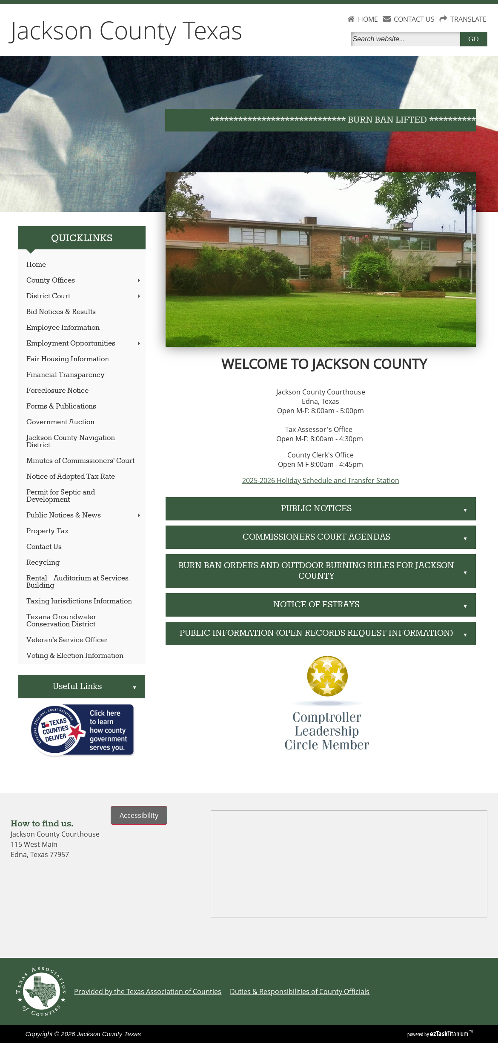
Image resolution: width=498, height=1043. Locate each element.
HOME (368, 19)
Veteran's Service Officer (67, 640)
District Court (84, 296)
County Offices (84, 280)
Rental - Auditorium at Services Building (77, 582)
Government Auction (60, 422)
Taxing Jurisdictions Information (79, 601)
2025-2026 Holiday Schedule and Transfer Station (320, 480)
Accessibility (139, 815)
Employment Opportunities (84, 343)
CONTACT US (414, 19)
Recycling (43, 562)
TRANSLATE (468, 19)
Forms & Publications (61, 406)
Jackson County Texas (127, 30)
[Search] (407, 39)
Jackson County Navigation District (70, 442)
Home (36, 264)
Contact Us (44, 547)
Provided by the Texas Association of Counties (147, 991)
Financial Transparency (65, 375)
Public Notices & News (84, 515)
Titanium (449, 1033)
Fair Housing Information (67, 359)
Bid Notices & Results (61, 312)
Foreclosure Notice (57, 390)
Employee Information (63, 327)
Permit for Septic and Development (60, 496)
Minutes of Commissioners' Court (80, 461)
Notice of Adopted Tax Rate (70, 476)
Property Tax (47, 531)
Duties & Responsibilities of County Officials (299, 991)
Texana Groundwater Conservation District (61, 621)
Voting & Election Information (74, 656)
